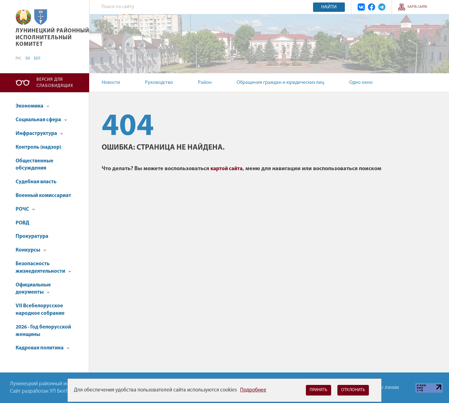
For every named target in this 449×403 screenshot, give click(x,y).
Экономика (32, 106)
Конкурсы (31, 250)
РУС (19, 58)
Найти (329, 7)
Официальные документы (33, 288)
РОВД (22, 223)
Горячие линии (382, 387)
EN (28, 58)
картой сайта (226, 168)
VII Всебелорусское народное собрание (40, 309)
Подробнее (253, 390)
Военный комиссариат (43, 195)
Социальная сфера (41, 119)
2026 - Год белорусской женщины (43, 330)
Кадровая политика (43, 348)
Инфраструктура (39, 133)
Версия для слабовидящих (54, 82)
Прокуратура (32, 236)
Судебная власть (36, 182)
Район (205, 82)
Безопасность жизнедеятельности (43, 267)
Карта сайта (417, 7)
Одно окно (361, 82)
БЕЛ (37, 58)
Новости (111, 82)
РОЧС (25, 209)
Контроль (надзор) (38, 147)
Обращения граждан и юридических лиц (280, 82)
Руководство (159, 82)
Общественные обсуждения (34, 164)
